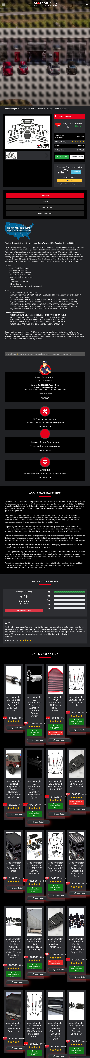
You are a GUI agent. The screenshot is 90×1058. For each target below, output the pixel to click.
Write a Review (24, 610)
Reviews (45, 202)
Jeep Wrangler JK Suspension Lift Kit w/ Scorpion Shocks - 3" (76, 1028)
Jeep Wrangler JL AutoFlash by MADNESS (76, 784)
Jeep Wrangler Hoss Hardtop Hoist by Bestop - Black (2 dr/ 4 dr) (34, 944)
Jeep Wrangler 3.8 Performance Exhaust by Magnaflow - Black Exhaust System (34, 789)
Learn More (76, 172)
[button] (47, 132)
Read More (45, 450)
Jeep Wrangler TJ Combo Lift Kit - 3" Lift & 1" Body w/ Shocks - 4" (34, 868)
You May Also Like (45, 207)
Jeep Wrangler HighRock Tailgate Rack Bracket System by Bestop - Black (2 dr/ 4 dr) (13, 789)
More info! (80, 136)
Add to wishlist (77, 157)
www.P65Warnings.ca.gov (61, 354)
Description (45, 196)
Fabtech (81, 146)
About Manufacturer (45, 213)
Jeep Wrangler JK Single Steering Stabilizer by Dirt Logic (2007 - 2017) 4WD (55, 1031)
